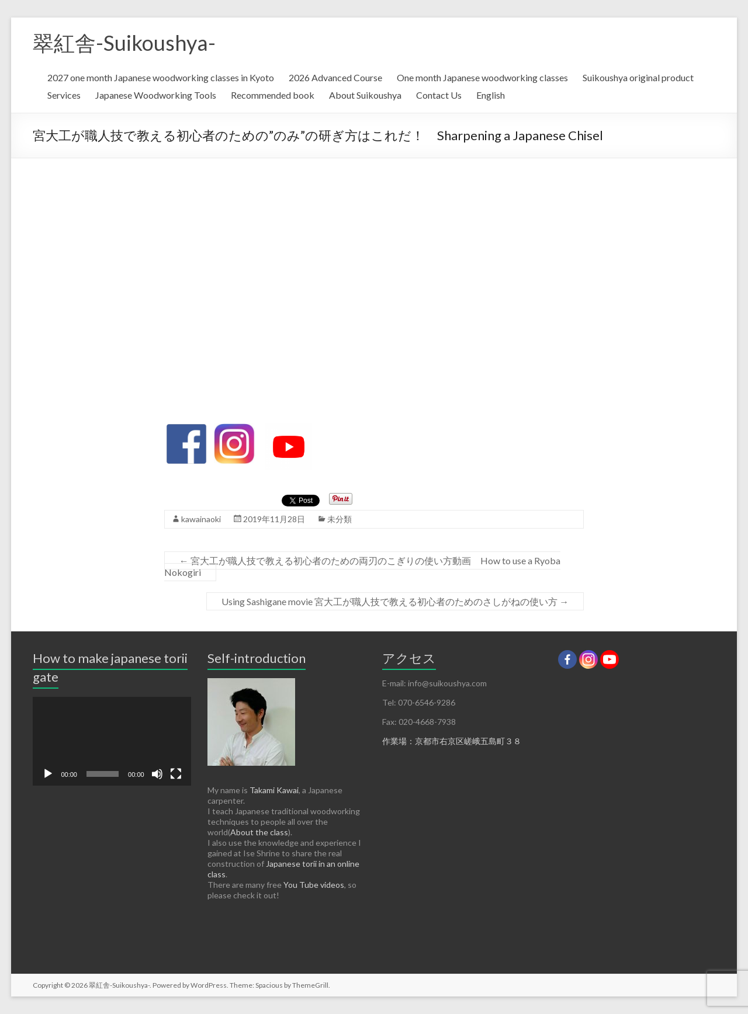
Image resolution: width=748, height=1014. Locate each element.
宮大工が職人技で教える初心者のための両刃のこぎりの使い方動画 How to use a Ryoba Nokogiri (362, 566)
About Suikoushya (365, 94)
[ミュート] (157, 774)
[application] (112, 741)
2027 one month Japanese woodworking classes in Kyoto (160, 77)
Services (64, 94)
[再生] (48, 774)
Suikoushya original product (638, 77)
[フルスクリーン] (176, 774)
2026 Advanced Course (335, 77)
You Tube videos (313, 885)
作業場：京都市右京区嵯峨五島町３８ (451, 741)
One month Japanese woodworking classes (482, 77)
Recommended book (272, 94)
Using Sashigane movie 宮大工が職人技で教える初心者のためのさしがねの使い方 (395, 601)
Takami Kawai (274, 790)
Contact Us (439, 94)
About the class (259, 832)
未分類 (339, 519)
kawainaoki (201, 519)
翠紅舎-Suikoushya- (124, 42)
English (490, 94)
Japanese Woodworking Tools (155, 94)
